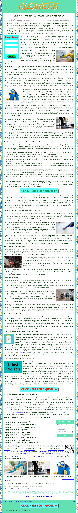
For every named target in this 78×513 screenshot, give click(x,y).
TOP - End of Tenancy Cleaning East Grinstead (18, 489)
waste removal (42, 451)
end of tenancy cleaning (62, 204)
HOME (52, 12)
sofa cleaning (37, 456)
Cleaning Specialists (28, 501)
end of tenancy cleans (30, 337)
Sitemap (4, 501)
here (53, 483)
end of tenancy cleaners (23, 448)
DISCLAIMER (71, 12)
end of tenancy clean (18, 274)
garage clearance (29, 450)
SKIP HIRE (15, 456)
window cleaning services (56, 450)
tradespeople (60, 446)
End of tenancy (9, 195)
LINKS (56, 12)
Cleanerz (6, 510)
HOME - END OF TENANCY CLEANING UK (39, 496)
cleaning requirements (41, 350)
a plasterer (39, 455)
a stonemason (16, 455)
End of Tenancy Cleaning (18, 501)
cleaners (13, 202)
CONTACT (65, 12)
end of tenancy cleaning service (62, 47)
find (8, 397)
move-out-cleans (49, 317)
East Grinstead (40, 195)
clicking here (20, 412)
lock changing (20, 451)
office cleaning (63, 455)
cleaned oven (36, 268)
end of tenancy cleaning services (43, 341)
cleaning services (23, 355)
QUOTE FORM (22, 352)
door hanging (27, 453)
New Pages (10, 501)
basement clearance (52, 453)
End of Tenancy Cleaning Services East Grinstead (27, 418)
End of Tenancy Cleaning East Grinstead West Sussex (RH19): (23, 23)
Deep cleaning (50, 224)
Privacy (73, 501)
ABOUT (60, 12)
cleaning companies (39, 325)
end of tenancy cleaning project (52, 414)
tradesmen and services (17, 458)
